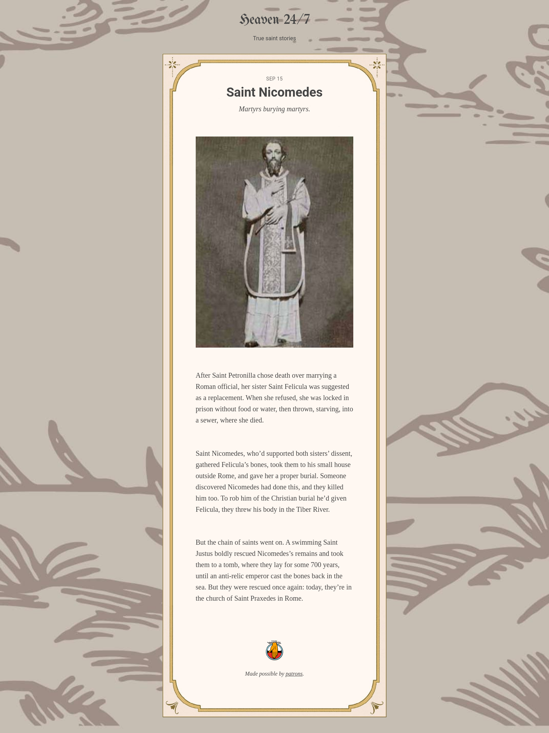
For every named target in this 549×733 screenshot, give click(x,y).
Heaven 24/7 (274, 20)
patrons (294, 674)
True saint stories (274, 38)
